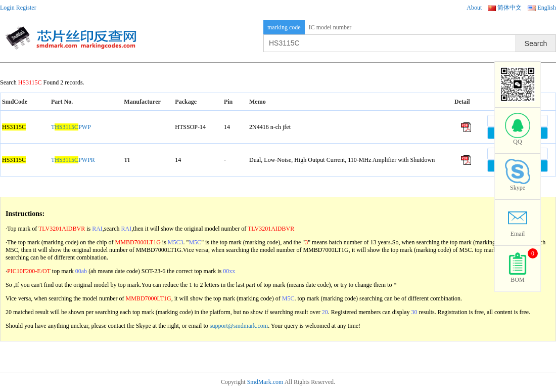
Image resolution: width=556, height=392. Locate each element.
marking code (284, 27)
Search (536, 43)
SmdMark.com (265, 381)
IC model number (330, 27)
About (474, 7)
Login (7, 7)
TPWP (71, 126)
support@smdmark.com (239, 325)
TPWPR (73, 159)
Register (26, 7)
